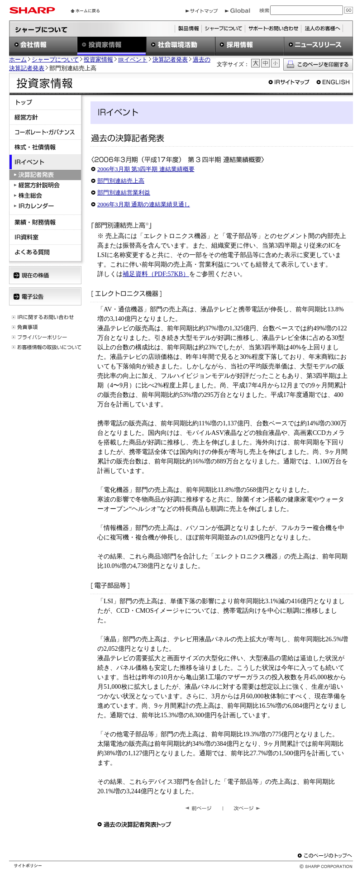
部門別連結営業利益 (123, 192)
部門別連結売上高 (120, 180)
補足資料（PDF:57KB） (156, 274)
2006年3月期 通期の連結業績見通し (143, 204)
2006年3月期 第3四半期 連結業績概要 (146, 169)
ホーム (18, 60)
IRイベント (133, 60)
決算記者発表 (170, 60)
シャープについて (55, 60)
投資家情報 (98, 60)
